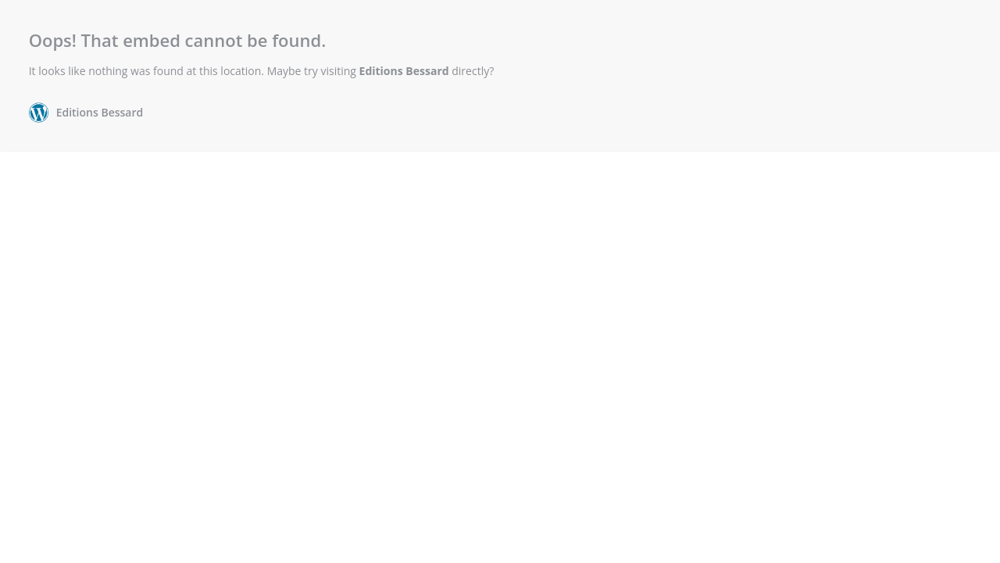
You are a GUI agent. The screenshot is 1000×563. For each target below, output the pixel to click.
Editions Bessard (404, 70)
